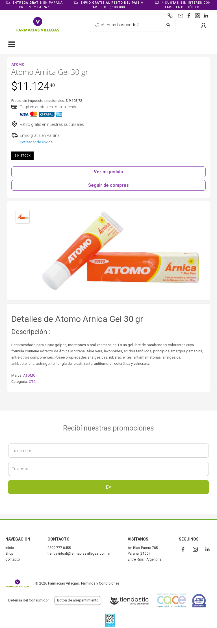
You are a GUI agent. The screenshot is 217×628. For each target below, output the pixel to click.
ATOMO (29, 375)
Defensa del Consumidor (28, 600)
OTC (32, 381)
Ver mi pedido (108, 171)
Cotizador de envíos (36, 142)
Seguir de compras (108, 185)
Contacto (12, 559)
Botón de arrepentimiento (78, 600)
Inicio (9, 548)
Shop (9, 553)
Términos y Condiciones (100, 583)
